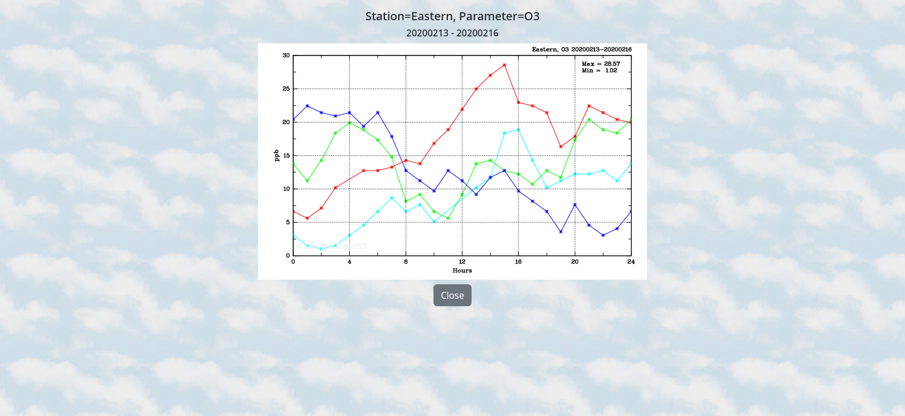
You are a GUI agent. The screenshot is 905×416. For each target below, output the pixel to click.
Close (453, 295)
